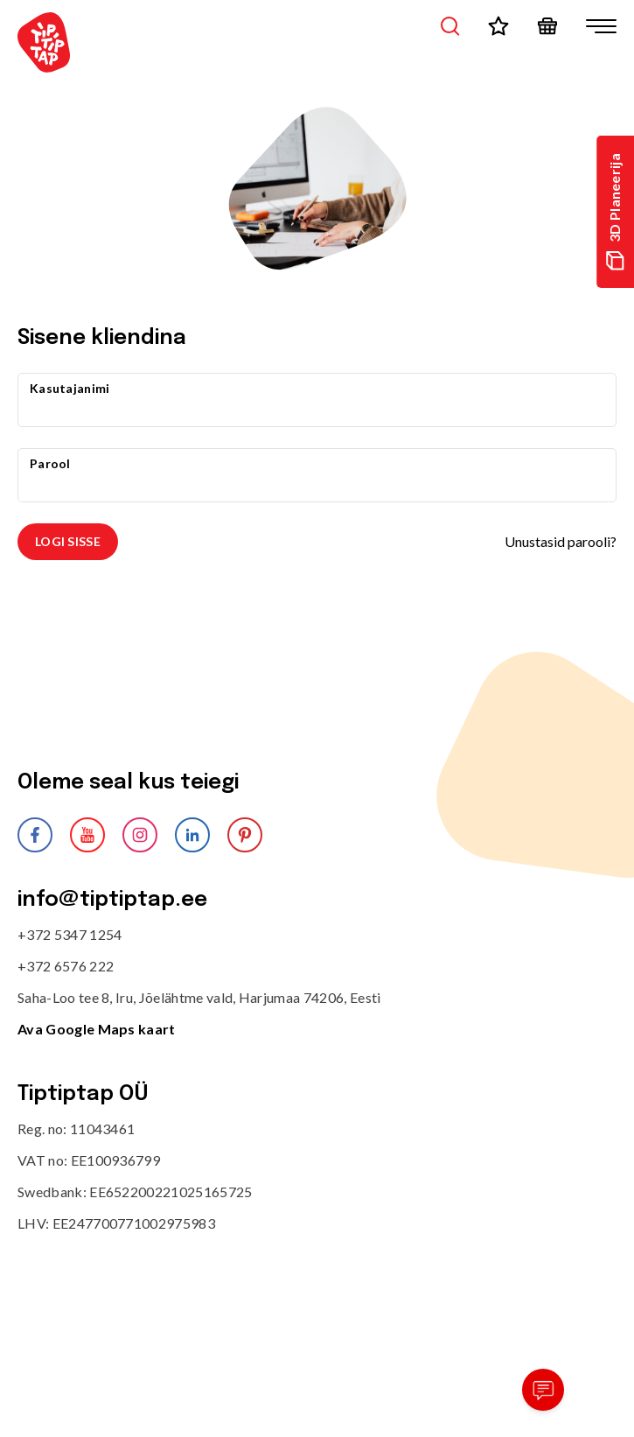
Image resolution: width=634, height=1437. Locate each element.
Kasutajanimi (69, 388)
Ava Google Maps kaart (96, 1028)
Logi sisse (68, 541)
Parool (50, 463)
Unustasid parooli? (561, 541)
